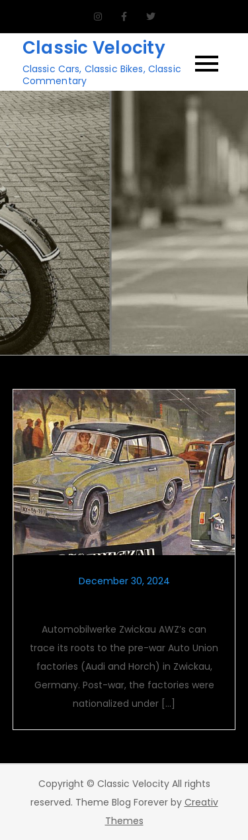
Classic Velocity (93, 48)
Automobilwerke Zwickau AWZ (124, 604)
